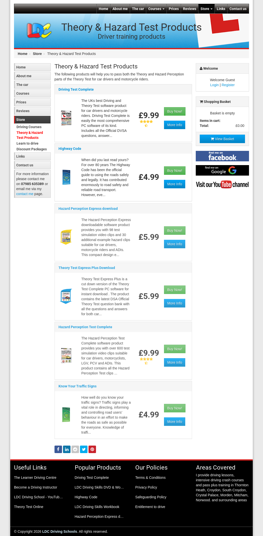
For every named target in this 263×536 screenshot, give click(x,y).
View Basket (222, 139)
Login (214, 85)
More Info (174, 125)
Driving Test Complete (76, 90)
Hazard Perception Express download (88, 211)
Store (206, 9)
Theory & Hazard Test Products (29, 135)
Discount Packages (31, 149)
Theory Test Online (28, 507)
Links (221, 9)
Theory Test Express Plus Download (86, 270)
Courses (156, 9)
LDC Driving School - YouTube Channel (40, 497)
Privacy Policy (146, 487)
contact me (24, 194)
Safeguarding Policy (150, 497)
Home (103, 9)
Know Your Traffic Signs (77, 388)
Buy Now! (174, 112)
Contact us (238, 9)
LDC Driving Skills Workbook (97, 507)
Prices (174, 9)
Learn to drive (27, 143)
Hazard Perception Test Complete (85, 329)
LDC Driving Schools (59, 532)
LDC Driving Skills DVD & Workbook (101, 487)
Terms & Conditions (150, 478)
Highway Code (69, 149)
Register (228, 85)
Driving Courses (29, 127)
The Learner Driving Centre (35, 478)
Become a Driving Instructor (35, 487)
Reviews (189, 9)
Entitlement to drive (150, 507)
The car (138, 9)
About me (120, 9)
